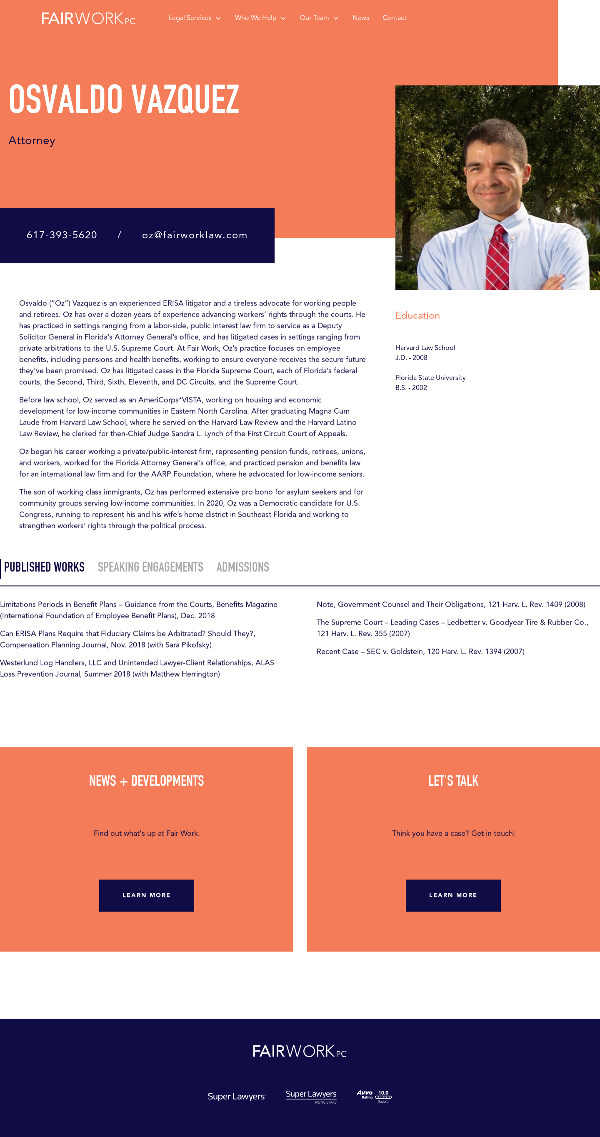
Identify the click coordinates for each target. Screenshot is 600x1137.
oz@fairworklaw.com (195, 236)
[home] (88, 18)
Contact (394, 18)
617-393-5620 (62, 236)
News (360, 18)
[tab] (42, 571)
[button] (195, 18)
